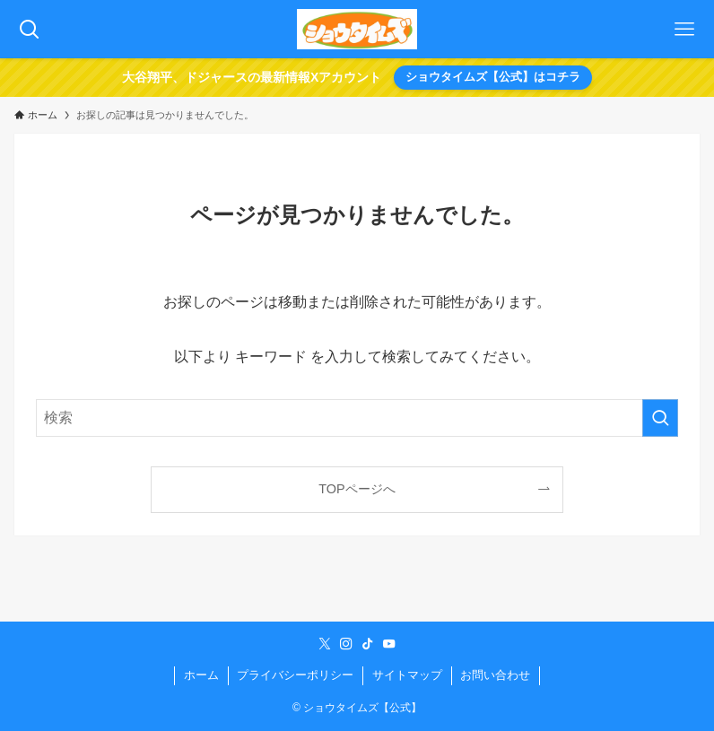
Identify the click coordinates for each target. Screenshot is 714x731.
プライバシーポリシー (295, 675)
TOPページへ (356, 489)
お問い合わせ (495, 675)
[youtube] (389, 644)
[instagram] (346, 644)
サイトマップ (407, 675)
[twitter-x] (325, 644)
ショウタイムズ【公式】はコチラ (492, 76)
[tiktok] (368, 644)
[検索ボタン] (29, 29)
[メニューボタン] (685, 29)
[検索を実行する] (660, 418)
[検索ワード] (357, 418)
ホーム (201, 675)
